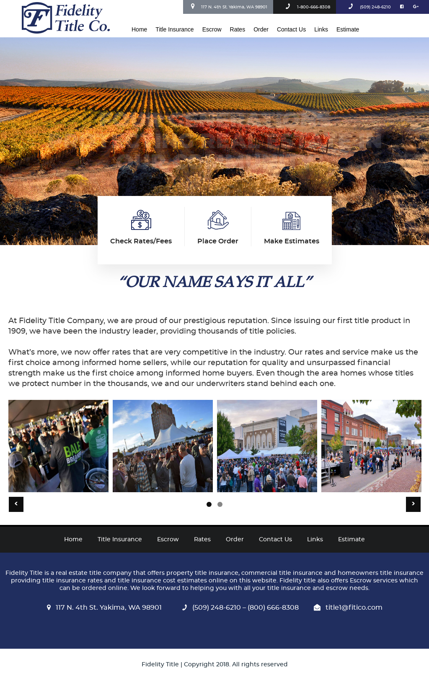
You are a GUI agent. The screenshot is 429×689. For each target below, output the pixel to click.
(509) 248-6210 (368, 7)
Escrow (212, 29)
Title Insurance (174, 29)
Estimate (347, 29)
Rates (238, 29)
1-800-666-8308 (306, 7)
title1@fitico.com (348, 607)
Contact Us (291, 29)
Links (321, 29)
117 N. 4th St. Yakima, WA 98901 (228, 6)
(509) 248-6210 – (212, 607)
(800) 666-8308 (272, 607)
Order (261, 29)
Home (139, 29)
